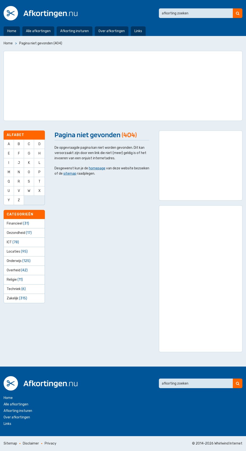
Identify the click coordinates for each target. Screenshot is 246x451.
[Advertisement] (123, 85)
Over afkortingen (111, 31)
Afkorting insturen (74, 31)
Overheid (17, 270)
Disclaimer (31, 443)
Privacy (50, 443)
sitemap (69, 174)
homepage (97, 168)
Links (138, 31)
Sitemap (10, 443)
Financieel (18, 223)
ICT (13, 242)
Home (11, 31)
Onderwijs (18, 261)
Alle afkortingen (38, 31)
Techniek (16, 289)
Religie (15, 280)
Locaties (17, 251)
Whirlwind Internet (228, 443)
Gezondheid (19, 233)
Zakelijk (17, 298)
